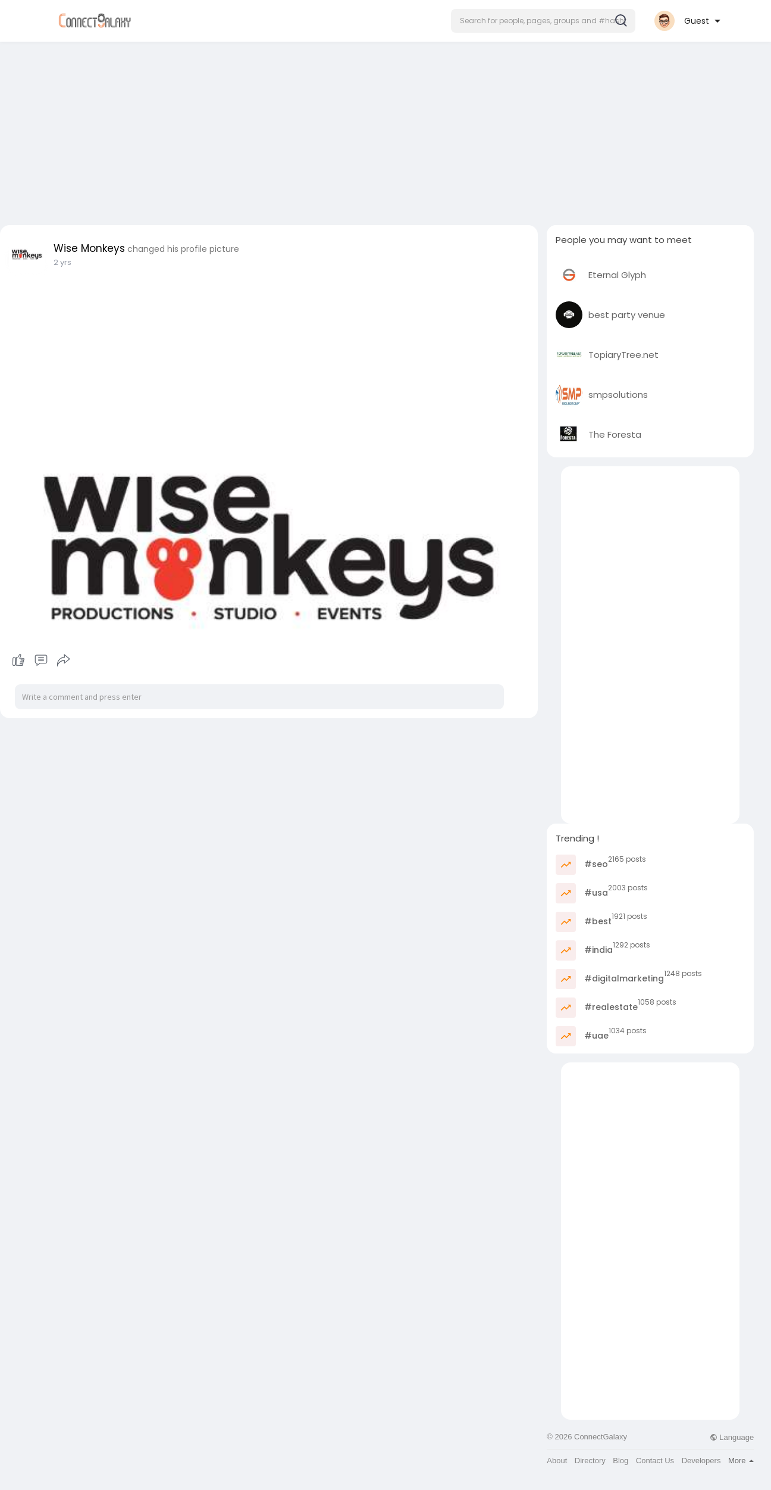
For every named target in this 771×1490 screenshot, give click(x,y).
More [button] (741, 1460)
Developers (701, 1460)
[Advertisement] (385, 129)
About (557, 1460)
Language (732, 1437)
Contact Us (655, 1460)
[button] (543, 21)
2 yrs (62, 262)
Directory (590, 1460)
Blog (620, 1460)
